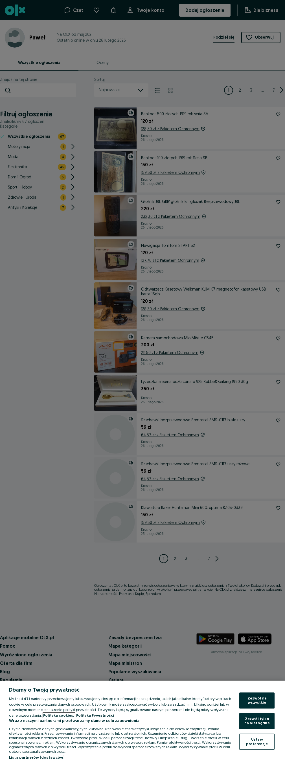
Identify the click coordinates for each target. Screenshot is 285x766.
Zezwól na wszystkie (257, 700)
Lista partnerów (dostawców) (37, 757)
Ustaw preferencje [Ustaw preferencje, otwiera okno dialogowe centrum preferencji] (257, 741)
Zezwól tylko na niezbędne (257, 720)
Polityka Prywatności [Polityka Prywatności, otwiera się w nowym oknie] (95, 715)
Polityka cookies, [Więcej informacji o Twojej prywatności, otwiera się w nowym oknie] (59, 715)
